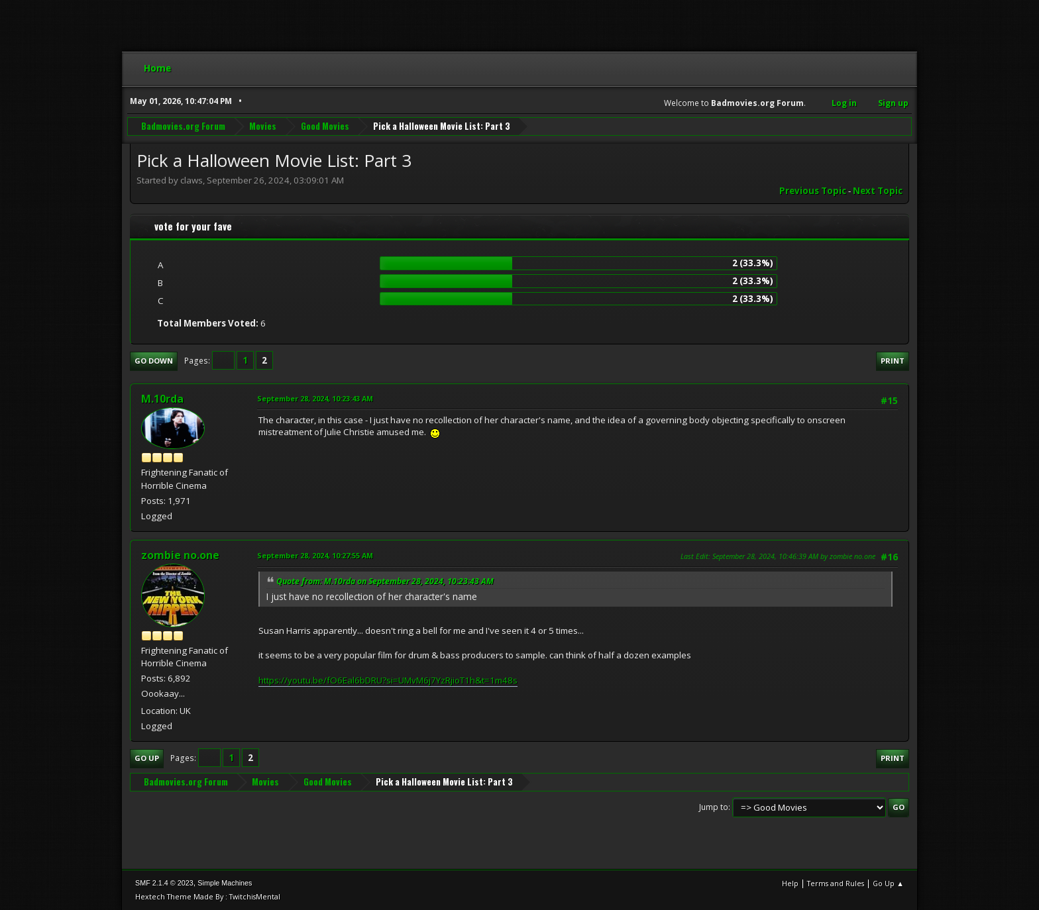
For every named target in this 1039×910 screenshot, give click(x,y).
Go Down (154, 361)
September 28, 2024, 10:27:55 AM (315, 555)
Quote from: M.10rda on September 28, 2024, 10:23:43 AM (385, 581)
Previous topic (812, 191)
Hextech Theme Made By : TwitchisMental (207, 896)
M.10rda (162, 398)
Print (892, 361)
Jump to (713, 807)
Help (790, 883)
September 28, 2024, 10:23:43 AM (315, 398)
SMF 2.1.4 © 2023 (164, 883)
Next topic (877, 191)
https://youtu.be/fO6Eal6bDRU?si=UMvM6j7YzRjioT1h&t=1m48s (388, 680)
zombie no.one (180, 555)
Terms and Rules (835, 883)
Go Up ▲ (888, 883)
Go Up (147, 758)
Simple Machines (224, 883)
